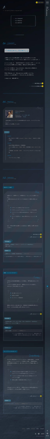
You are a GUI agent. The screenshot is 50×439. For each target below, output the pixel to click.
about (23, 428)
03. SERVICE (18, 22)
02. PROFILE (18, 20)
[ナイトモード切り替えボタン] (40, 2)
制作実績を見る (38, 83)
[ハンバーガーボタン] (47, 2)
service (33, 428)
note (37, 428)
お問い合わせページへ (35, 237)
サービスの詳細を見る (37, 86)
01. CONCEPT (19, 18)
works (28, 428)
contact (42, 428)
